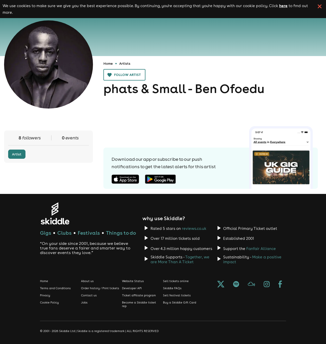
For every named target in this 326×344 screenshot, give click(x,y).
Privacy (45, 295)
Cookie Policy (49, 302)
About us (87, 281)
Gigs (45, 233)
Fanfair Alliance (261, 248)
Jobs (84, 302)
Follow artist (124, 75)
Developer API (132, 288)
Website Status (133, 281)
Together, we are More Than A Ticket (180, 259)
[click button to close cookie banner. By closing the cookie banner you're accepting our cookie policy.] (319, 6)
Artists (124, 63)
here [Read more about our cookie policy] (283, 5)
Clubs (64, 233)
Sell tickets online (176, 281)
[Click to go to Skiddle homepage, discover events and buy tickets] (55, 213)
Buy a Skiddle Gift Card (179, 302)
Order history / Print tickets (100, 288)
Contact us (89, 295)
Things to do (121, 233)
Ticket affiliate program (139, 295)
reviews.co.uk (194, 228)
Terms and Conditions (55, 288)
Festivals (89, 233)
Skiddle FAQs (172, 288)
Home (108, 63)
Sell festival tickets (177, 295)
